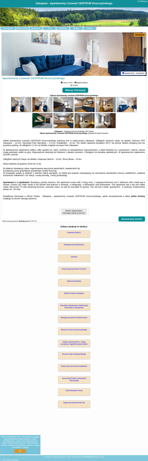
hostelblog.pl (142, 1)
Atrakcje (76, 28)
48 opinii (98, 133)
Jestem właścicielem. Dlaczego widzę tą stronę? (74, 212)
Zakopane (140, 35)
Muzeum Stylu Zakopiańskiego (74, 354)
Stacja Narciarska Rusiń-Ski (74, 403)
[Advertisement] (74, 434)
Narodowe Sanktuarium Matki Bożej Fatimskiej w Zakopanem (74, 306)
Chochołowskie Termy (74, 391)
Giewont (74, 257)
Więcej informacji (75, 90)
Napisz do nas (99, 457)
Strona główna (8, 28)
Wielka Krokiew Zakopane (74, 293)
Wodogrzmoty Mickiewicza (74, 245)
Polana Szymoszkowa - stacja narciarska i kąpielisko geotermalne (73, 343)
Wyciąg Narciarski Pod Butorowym (74, 318)
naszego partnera (28, 198)
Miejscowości (36, 28)
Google (36, 437)
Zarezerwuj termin (131, 219)
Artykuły (90, 28)
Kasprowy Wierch (74, 233)
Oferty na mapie (22, 28)
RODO (25, 447)
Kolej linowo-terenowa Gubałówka (74, 366)
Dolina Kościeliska (74, 281)
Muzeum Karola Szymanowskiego (74, 330)
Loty (49, 28)
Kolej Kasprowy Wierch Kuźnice (74, 269)
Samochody (63, 28)
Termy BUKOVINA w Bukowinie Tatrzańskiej (74, 379)
